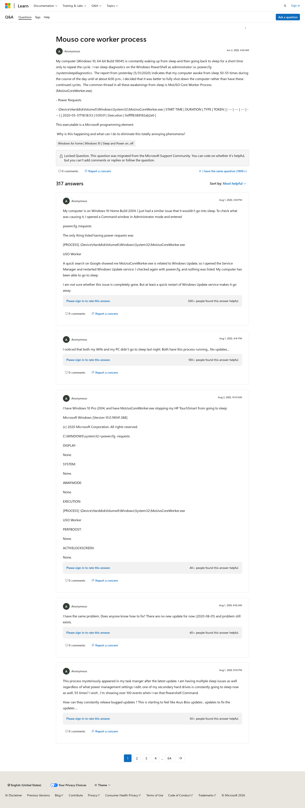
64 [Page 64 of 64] (169, 758)
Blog (58, 795)
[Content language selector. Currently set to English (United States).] (24, 785)
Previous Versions (38, 795)
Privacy (92, 795)
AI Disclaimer (13, 795)
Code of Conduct (179, 795)
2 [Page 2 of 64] (137, 758)
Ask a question (288, 17)
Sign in (295, 5)
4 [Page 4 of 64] (156, 758)
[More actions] (245, 28)
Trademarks (205, 795)
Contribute (76, 795)
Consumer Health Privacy (121, 795)
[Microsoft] (8, 5)
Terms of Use (154, 795)
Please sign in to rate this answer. (88, 301)
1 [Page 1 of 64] (127, 758)
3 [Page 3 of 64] (146, 758)
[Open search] (285, 6)
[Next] (180, 758)
